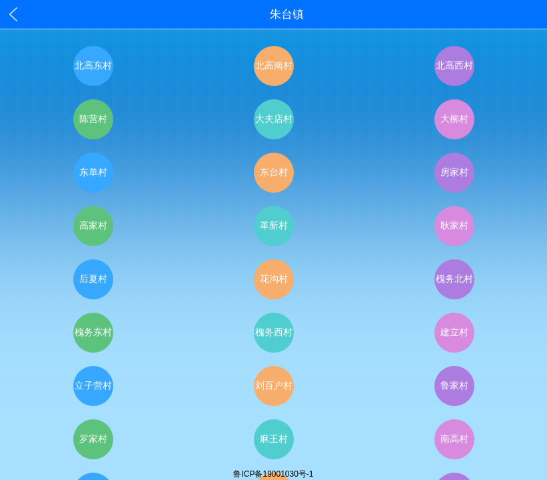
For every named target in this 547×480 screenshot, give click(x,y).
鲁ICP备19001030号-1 (273, 474)
